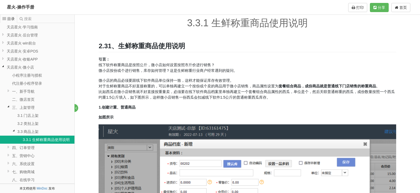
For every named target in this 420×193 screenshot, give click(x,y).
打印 (358, 7)
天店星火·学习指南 (22, 27)
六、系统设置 (23, 164)
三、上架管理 (23, 107)
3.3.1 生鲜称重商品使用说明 (46, 140)
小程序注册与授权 (27, 75)
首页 (401, 7)
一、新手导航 (23, 91)
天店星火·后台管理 (22, 35)
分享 (379, 7)
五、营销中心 (23, 156)
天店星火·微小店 (20, 67)
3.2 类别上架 (28, 123)
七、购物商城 (23, 172)
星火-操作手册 (20, 7)
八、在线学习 (23, 180)
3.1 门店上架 (28, 115)
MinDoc (42, 188)
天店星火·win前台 (21, 43)
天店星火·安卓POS (22, 51)
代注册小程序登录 (27, 83)
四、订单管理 (23, 148)
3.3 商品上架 (28, 131)
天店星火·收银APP (22, 59)
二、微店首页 (23, 99)
